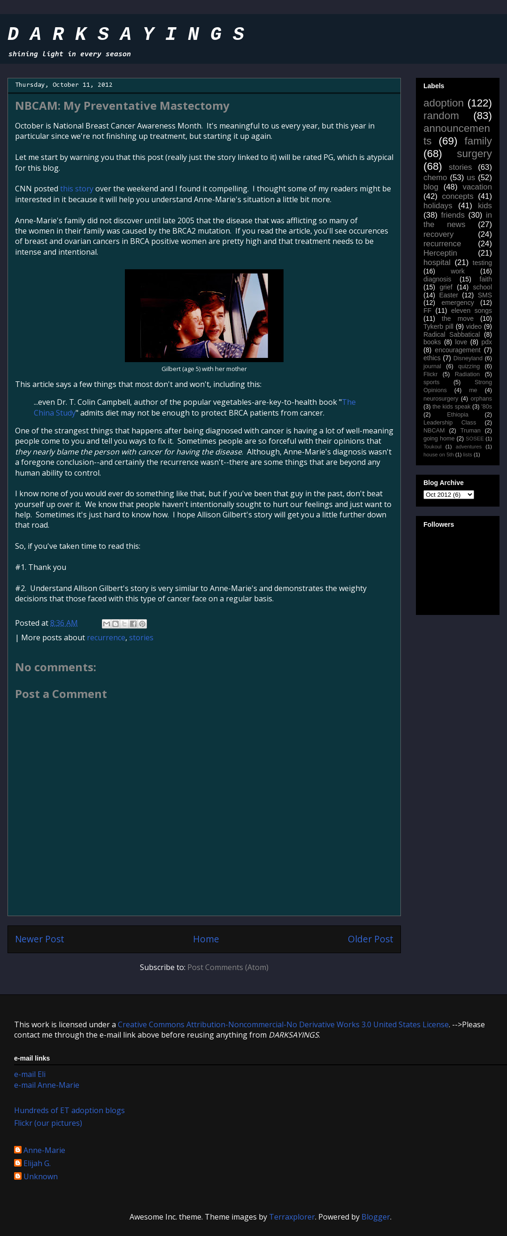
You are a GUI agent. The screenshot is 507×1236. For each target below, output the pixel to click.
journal (432, 366)
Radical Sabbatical (451, 334)
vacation (477, 186)
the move (458, 318)
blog (430, 186)
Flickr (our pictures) (48, 1123)
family (478, 141)
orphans (481, 398)
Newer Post (39, 939)
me (473, 390)
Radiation (467, 374)
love (461, 342)
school (482, 287)
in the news (457, 220)
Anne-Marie (44, 1150)
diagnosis (437, 279)
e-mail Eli (30, 1074)
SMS (485, 295)
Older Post (370, 939)
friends (452, 215)
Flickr (430, 374)
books (432, 342)
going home (438, 438)
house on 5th (438, 454)
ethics (432, 358)
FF (427, 310)
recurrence (106, 637)
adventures (469, 446)
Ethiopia (458, 414)
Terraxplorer (292, 1217)
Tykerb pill (438, 326)
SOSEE (475, 438)
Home (206, 939)
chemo (435, 177)
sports (431, 382)
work (458, 271)
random (441, 115)
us (471, 177)
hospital (437, 262)
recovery (438, 234)
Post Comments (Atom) (228, 967)
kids (485, 205)
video (474, 326)
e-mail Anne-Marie (46, 1085)
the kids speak (451, 406)
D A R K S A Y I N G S (126, 34)
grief (445, 287)
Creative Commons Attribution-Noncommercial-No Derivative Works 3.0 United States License (283, 1024)
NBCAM (434, 430)
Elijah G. (37, 1163)
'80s (486, 406)
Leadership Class (449, 422)
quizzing (469, 366)
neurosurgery (440, 398)
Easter (448, 295)
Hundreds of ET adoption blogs (69, 1110)
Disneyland (468, 358)
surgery (474, 153)
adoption (443, 103)
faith (486, 279)
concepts (457, 196)
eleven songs (471, 310)
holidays (438, 205)
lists (467, 454)
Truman (471, 430)
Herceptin (440, 253)
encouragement (457, 350)
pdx (486, 342)
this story (76, 188)
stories (141, 637)
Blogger (375, 1217)
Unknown (40, 1177)
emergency (457, 302)
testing (482, 262)
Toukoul (432, 446)
